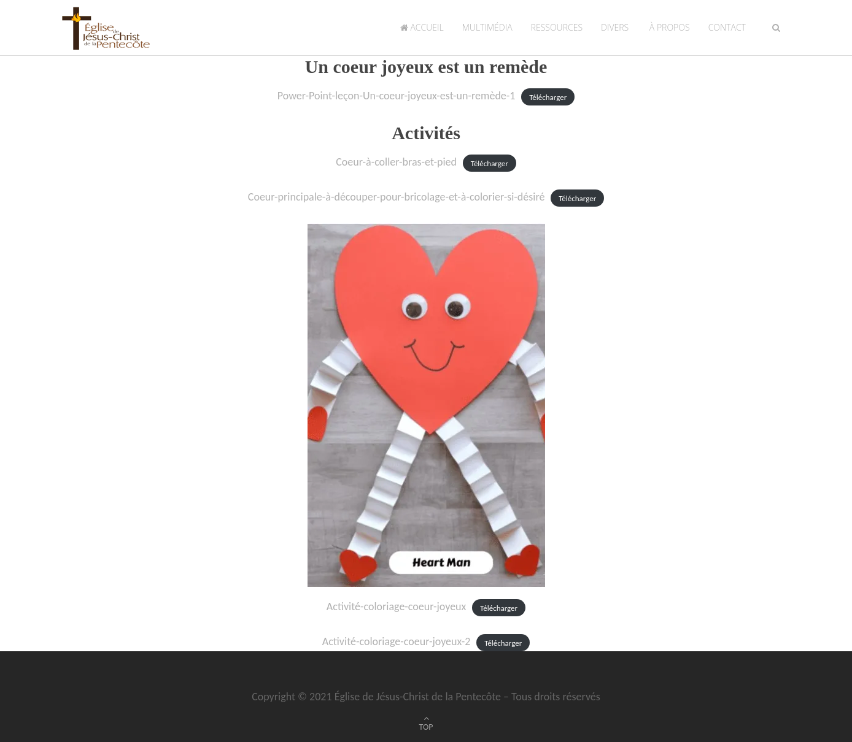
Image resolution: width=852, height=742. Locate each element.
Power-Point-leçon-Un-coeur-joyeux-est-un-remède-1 (396, 95)
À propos (668, 27)
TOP (426, 727)
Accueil (422, 27)
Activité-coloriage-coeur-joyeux (396, 606)
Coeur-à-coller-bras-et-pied (396, 162)
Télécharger (548, 96)
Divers (615, 27)
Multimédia (487, 27)
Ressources (557, 27)
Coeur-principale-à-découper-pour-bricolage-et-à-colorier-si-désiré (396, 197)
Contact (727, 27)
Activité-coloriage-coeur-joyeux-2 (396, 641)
